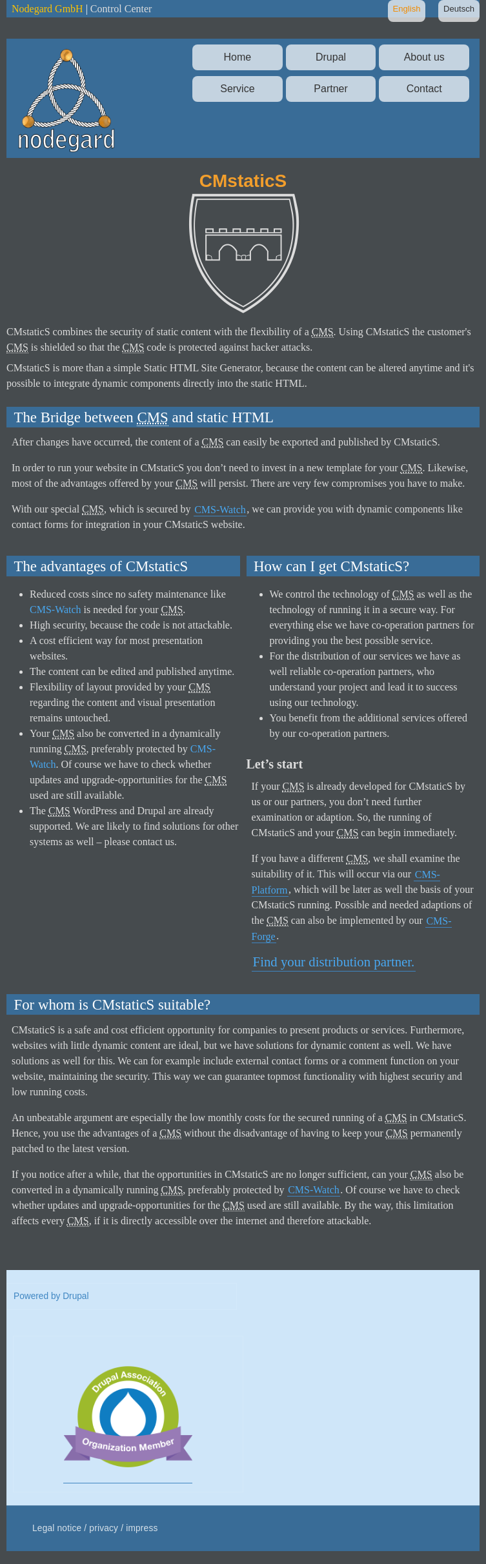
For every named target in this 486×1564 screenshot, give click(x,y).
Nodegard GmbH (47, 8)
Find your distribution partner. (334, 961)
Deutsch (458, 9)
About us (424, 57)
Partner (330, 88)
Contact (424, 88)
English (406, 9)
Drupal (331, 57)
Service (237, 88)
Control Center (121, 8)
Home (238, 57)
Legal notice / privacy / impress (95, 1528)
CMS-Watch (220, 508)
